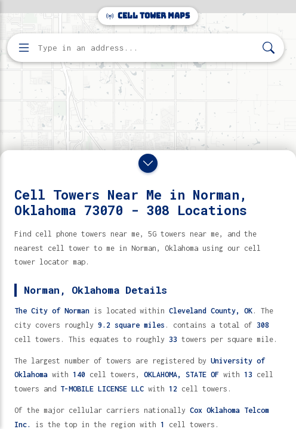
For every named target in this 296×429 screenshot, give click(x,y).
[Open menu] (24, 48)
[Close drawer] (148, 163)
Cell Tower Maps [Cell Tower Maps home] (148, 16)
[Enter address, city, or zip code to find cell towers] (146, 48)
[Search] (268, 48)
